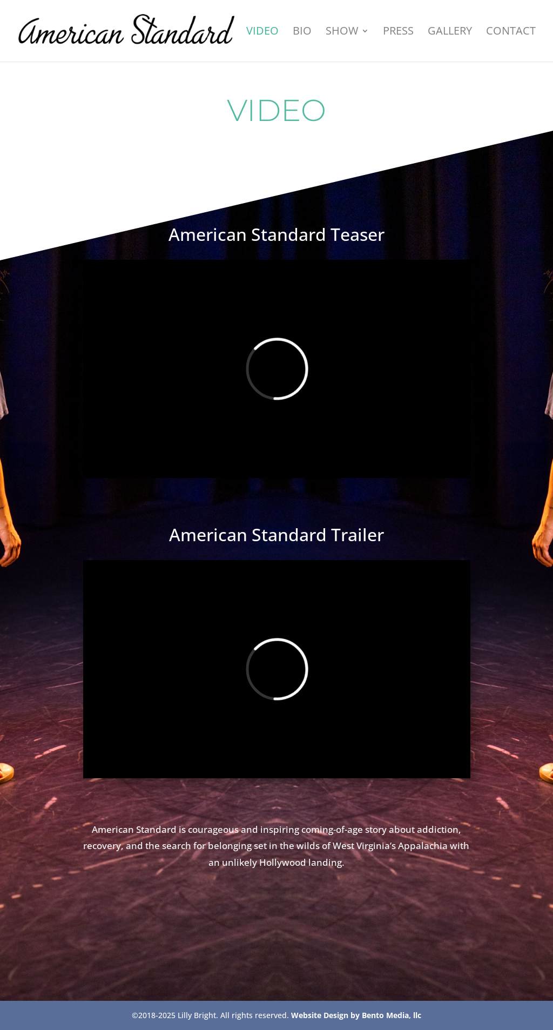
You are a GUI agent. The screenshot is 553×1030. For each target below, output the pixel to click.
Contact (511, 32)
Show (342, 32)
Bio (302, 32)
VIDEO (262, 32)
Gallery (450, 32)
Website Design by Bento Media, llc (356, 1015)
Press (398, 32)
